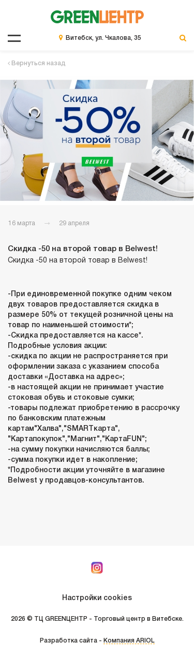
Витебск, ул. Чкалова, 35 (103, 38)
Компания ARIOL (129, 641)
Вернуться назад (37, 63)
